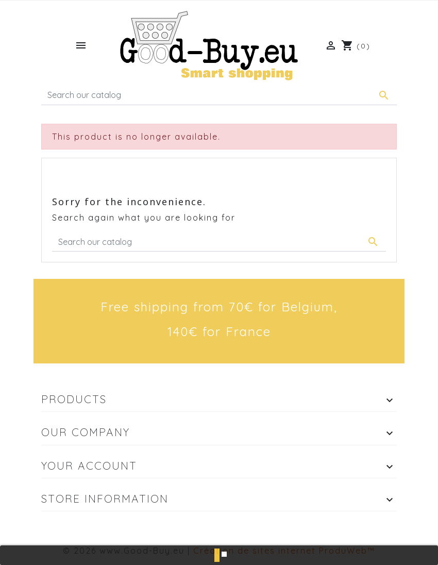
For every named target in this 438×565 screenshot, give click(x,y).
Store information (105, 498)
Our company (85, 432)
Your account (89, 465)
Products (74, 399)
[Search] (219, 95)
